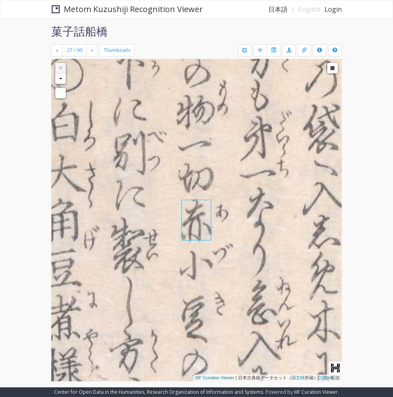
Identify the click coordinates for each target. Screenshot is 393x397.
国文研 (298, 377)
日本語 (278, 9)
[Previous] (57, 50)
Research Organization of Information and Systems (205, 392)
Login (333, 9)
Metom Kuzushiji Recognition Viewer (127, 9)
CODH (324, 377)
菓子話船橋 (79, 31)
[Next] (92, 50)
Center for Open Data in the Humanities (99, 392)
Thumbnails (117, 50)
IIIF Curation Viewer (214, 377)
